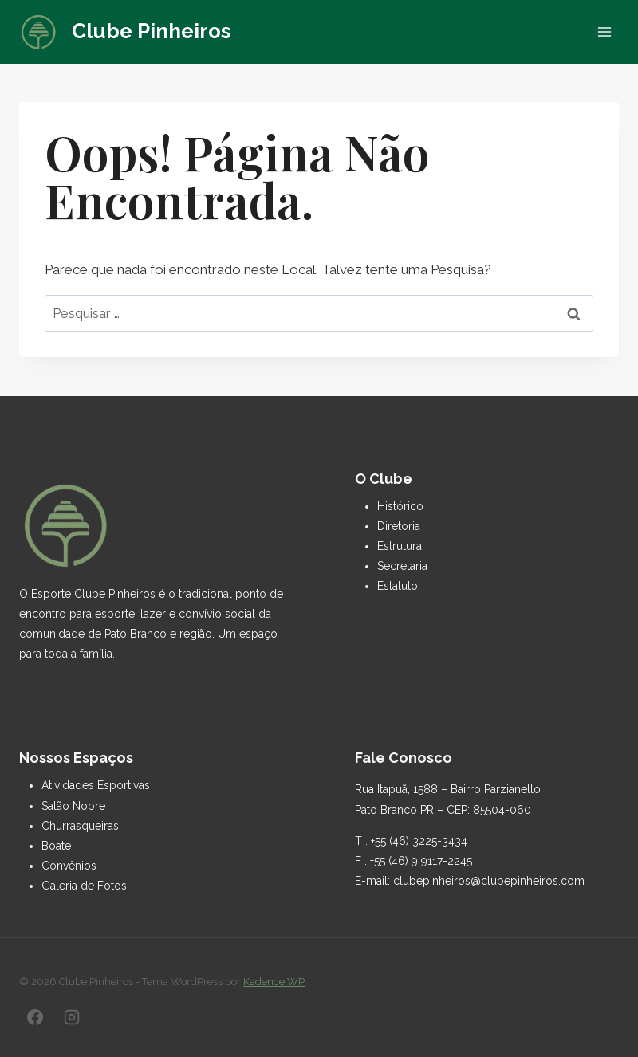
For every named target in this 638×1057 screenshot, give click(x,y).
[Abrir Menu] (604, 31)
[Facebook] (35, 1017)
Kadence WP (274, 982)
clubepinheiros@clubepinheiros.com (489, 880)
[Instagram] (72, 1017)
